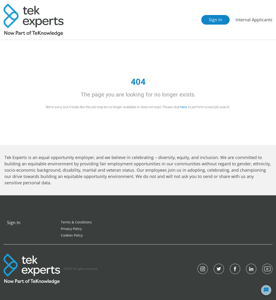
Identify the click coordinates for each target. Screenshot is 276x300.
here (183, 107)
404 (138, 82)
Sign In (215, 19)
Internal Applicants (253, 19)
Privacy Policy (71, 228)
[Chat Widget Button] (266, 290)
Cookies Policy (72, 235)
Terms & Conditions (76, 222)
